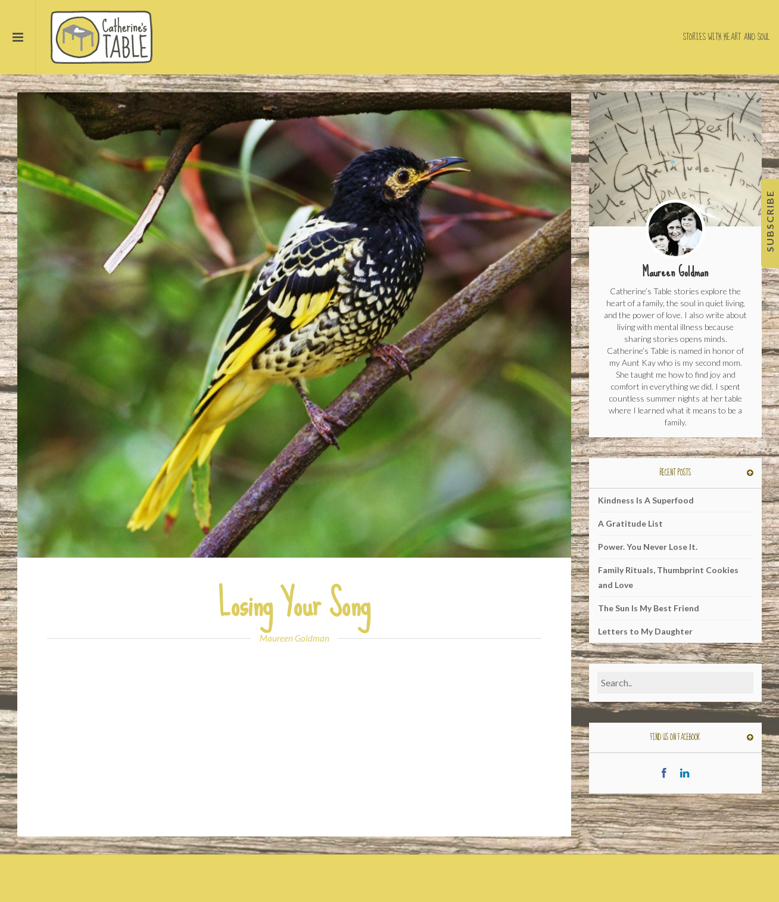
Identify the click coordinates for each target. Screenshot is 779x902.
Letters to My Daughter (645, 631)
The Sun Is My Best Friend (648, 608)
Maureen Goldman (294, 638)
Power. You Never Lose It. (647, 547)
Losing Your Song (294, 604)
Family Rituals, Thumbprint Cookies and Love (668, 577)
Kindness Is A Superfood (646, 500)
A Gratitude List (630, 523)
